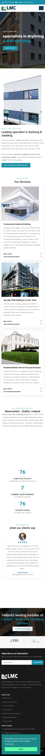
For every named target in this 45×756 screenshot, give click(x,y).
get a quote (8, 254)
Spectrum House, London (12, 714)
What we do (7, 698)
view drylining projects (11, 257)
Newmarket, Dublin (9, 717)
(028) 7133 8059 (8, 2)
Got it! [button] (21, 749)
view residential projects (12, 392)
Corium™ (18, 682)
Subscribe (37, 662)
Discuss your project (10, 702)
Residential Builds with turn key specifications (22, 368)
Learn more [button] (9, 744)
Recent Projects (8, 706)
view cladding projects (12, 324)
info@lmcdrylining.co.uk (24, 2)
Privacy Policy (8, 721)
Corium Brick (7, 710)
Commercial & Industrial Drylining (17, 224)
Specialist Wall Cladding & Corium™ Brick (20, 300)
